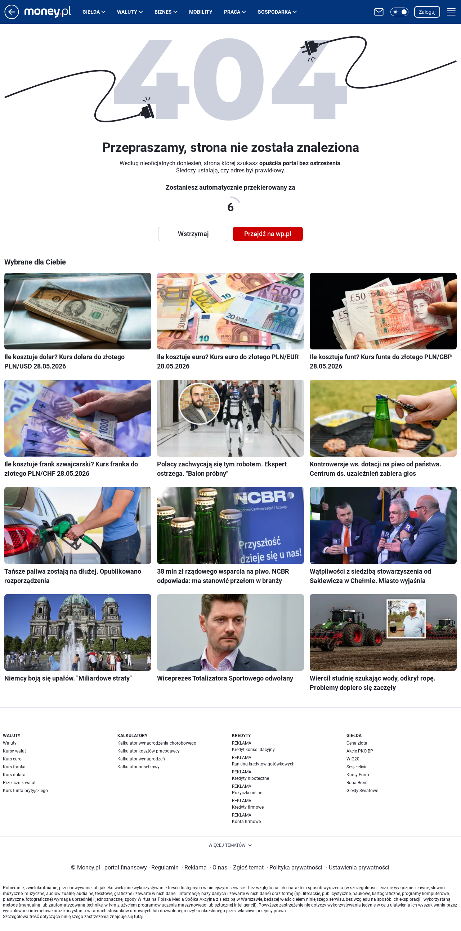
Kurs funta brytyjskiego (25, 790)
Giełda (91, 12)
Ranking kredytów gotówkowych (263, 764)
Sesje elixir (356, 766)
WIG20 (352, 758)
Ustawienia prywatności (357, 867)
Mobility (200, 12)
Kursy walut (14, 751)
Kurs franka (14, 766)
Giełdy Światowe (362, 790)
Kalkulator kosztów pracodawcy (148, 751)
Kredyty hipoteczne (250, 778)
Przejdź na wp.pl (267, 234)
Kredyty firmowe (248, 807)
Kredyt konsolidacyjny (253, 749)
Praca (232, 12)
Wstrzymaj (193, 234)
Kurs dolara (14, 774)
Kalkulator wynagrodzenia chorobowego (156, 743)
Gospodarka (274, 12)
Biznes (163, 12)
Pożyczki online (247, 792)
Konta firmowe (246, 821)
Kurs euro (12, 758)
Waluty (127, 12)
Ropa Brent (357, 782)
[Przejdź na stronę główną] (11, 17)
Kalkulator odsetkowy (138, 766)
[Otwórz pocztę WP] (379, 12)
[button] (399, 12)
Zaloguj (427, 12)
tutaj (138, 916)
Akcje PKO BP (359, 751)
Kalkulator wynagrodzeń (141, 758)
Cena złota (356, 743)
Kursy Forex (358, 774)
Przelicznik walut (19, 782)
